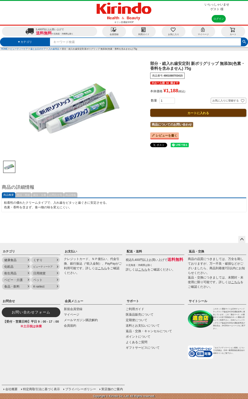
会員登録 (114, 31)
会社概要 (11, 389)
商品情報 (70, 195)
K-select (38, 286)
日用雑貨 (39, 273)
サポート (133, 301)
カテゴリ (9, 251)
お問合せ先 (55, 195)
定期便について (136, 320)
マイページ (203, 31)
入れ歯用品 (53, 49)
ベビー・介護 (13, 280)
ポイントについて (138, 336)
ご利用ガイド (135, 309)
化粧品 (8, 266)
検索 (244, 41)
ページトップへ (241, 239)
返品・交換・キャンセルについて (149, 331)
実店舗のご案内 (112, 389)
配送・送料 (134, 251)
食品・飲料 (12, 286)
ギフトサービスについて (143, 347)
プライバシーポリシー (80, 389)
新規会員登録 (73, 309)
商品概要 (8, 195)
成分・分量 (39, 195)
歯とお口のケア (38, 49)
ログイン (218, 18)
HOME (4, 49)
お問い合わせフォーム (31, 312)
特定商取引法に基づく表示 (41, 389)
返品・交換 (196, 251)
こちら (102, 268)
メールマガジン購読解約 (81, 320)
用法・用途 (23, 195)
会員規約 (70, 325)
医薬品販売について (140, 314)
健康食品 (10, 260)
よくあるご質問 (136, 342)
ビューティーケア (19, 49)
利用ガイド (143, 31)
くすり (38, 260)
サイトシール (198, 301)
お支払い (71, 251)
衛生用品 (10, 273)
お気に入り (173, 31)
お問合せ (9, 301)
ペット (38, 280)
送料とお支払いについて (143, 325)
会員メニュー (74, 301)
